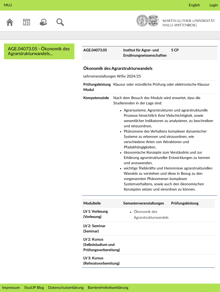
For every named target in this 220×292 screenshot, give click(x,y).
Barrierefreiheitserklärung (108, 288)
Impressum (11, 288)
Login (213, 5)
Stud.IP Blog (34, 288)
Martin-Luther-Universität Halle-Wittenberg (176, 20)
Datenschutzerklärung (66, 288)
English (194, 5)
